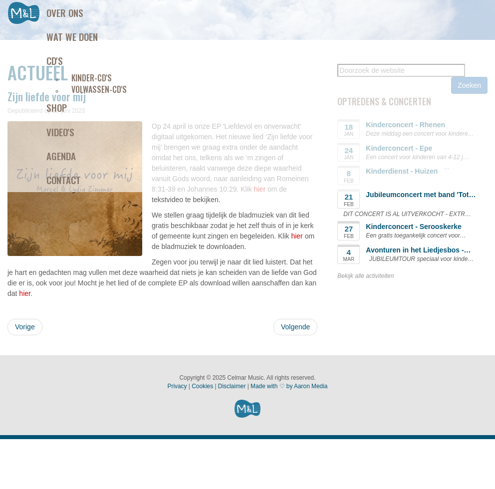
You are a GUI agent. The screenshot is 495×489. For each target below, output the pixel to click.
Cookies (202, 386)
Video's (60, 132)
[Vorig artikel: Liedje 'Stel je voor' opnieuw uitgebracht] (24, 327)
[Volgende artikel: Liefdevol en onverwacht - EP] (295, 327)
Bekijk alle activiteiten (365, 275)
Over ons (64, 12)
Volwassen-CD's (99, 89)
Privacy (177, 386)
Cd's (54, 60)
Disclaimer (232, 386)
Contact (63, 180)
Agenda (61, 156)
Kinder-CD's (91, 78)
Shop (56, 107)
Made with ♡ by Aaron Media (288, 386)
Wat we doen (72, 36)
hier (296, 236)
